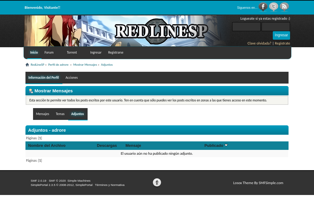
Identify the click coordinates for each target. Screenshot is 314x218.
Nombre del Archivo (46, 145)
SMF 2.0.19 (38, 180)
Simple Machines (79, 180)
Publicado (216, 145)
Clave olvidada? (260, 43)
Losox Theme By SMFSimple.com (258, 182)
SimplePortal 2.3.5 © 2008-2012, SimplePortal (61, 185)
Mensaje (133, 145)
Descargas (107, 145)
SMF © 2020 (57, 180)
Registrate (282, 43)
